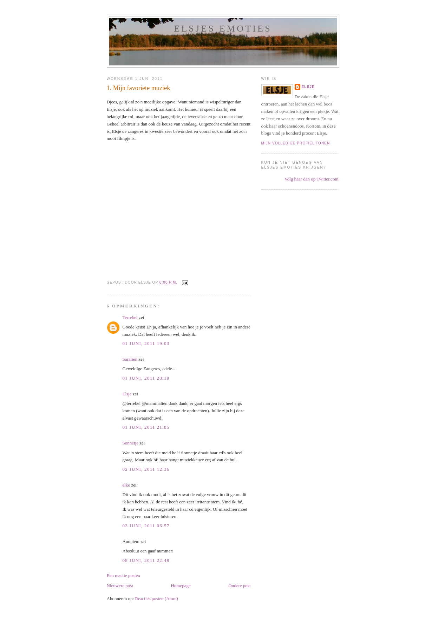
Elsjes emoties (223, 28)
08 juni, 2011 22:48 (146, 560)
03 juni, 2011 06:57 (146, 525)
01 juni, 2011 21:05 (146, 427)
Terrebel (130, 317)
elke (126, 485)
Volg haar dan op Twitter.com (311, 179)
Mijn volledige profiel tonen (295, 143)
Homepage (180, 585)
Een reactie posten (123, 575)
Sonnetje (131, 443)
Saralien (130, 359)
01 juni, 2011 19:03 (146, 343)
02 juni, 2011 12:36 (146, 469)
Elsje (127, 393)
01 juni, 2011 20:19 (146, 378)
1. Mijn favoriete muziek (138, 87)
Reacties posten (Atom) (156, 598)
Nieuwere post (120, 585)
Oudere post (239, 585)
